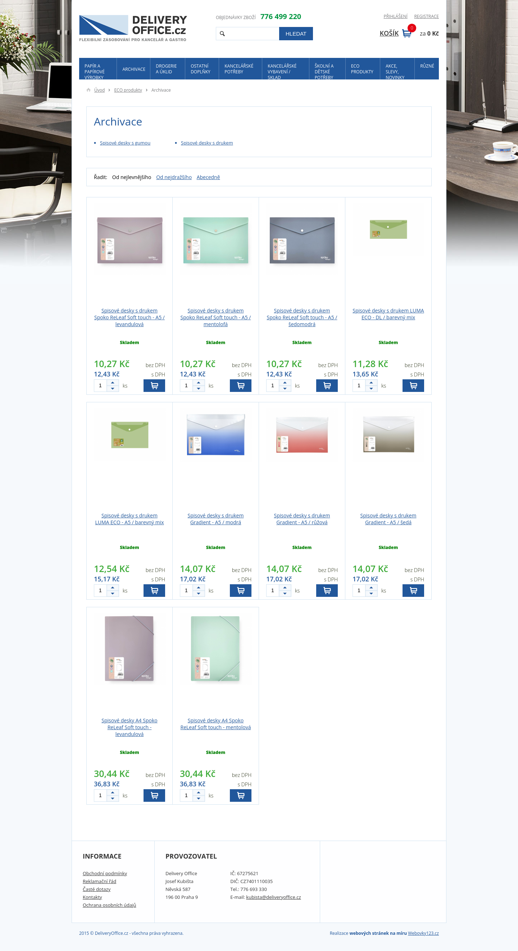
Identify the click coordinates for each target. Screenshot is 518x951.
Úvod (95, 90)
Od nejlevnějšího (131, 177)
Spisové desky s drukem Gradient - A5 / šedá (388, 519)
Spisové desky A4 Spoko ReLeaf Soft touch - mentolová (216, 724)
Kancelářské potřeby (238, 69)
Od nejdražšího (174, 177)
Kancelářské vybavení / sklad (282, 71)
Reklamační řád (99, 881)
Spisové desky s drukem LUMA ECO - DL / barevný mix (388, 314)
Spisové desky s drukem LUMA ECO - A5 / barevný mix (129, 519)
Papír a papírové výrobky (95, 71)
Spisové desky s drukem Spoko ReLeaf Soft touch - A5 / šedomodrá (302, 317)
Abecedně (208, 177)
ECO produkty (362, 69)
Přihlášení (395, 16)
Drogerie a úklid (166, 69)
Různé (427, 66)
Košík (396, 33)
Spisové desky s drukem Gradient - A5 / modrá (216, 519)
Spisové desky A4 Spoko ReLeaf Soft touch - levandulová (129, 727)
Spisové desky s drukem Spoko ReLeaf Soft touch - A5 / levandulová (129, 317)
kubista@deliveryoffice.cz (273, 897)
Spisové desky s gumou (125, 143)
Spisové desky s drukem (207, 143)
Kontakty (92, 897)
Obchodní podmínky (105, 873)
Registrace (426, 16)
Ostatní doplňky (200, 69)
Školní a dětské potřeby (324, 71)
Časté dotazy (96, 889)
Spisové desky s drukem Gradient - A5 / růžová (302, 519)
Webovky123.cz (423, 933)
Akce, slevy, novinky (395, 71)
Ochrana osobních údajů (109, 905)
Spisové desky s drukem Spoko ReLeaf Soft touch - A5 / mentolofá (215, 317)
